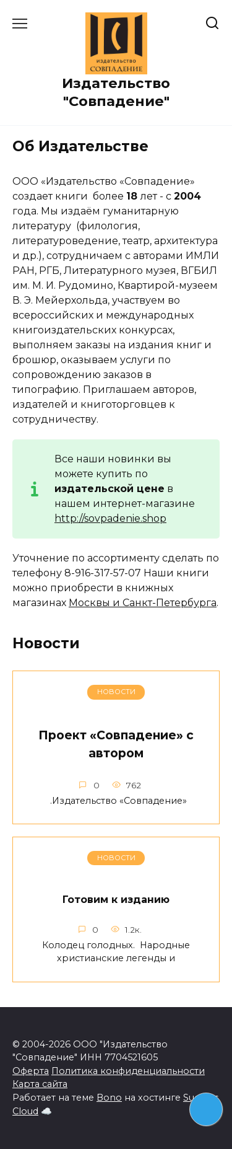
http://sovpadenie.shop (110, 518)
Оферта (30, 1070)
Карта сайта (39, 1084)
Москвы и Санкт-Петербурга (143, 603)
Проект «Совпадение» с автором (116, 744)
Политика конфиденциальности (128, 1070)
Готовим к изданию (116, 899)
